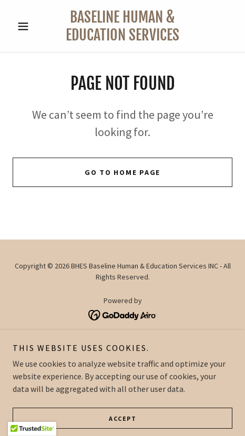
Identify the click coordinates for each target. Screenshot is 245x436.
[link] (123, 26)
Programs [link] (123, 353)
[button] (29, 26)
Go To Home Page (122, 172)
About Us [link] (122, 340)
